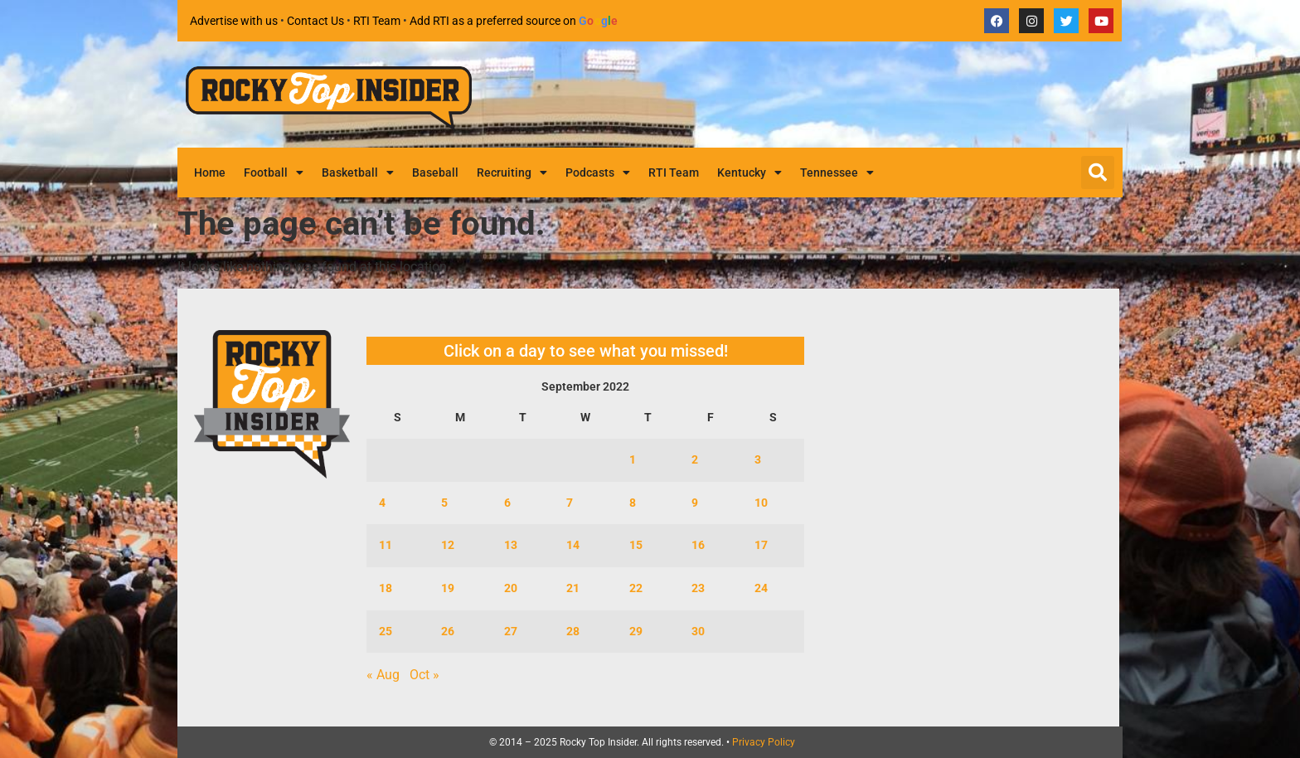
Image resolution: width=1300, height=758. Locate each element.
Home (210, 172)
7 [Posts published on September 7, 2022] (569, 503)
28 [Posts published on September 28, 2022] (573, 631)
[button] (1097, 172)
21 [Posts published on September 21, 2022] (573, 588)
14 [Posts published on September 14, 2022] (573, 545)
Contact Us (315, 20)
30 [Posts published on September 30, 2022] (698, 631)
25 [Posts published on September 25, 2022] (385, 631)
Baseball (435, 172)
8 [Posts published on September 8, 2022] (632, 503)
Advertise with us (234, 20)
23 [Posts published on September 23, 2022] (698, 588)
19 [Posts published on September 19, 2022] (447, 588)
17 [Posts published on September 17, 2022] (761, 545)
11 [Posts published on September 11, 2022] (385, 545)
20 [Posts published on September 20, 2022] (510, 588)
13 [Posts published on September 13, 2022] (510, 545)
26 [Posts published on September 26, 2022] (447, 631)
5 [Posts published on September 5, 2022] (444, 503)
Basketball (358, 172)
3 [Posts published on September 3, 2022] (757, 460)
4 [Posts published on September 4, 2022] (382, 503)
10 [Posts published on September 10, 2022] (761, 503)
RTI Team (376, 20)
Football (273, 172)
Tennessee (837, 172)
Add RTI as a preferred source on (514, 20)
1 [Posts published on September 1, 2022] (632, 460)
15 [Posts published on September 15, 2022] (636, 545)
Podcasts (597, 172)
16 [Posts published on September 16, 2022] (698, 545)
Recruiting (512, 172)
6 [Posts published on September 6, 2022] (507, 503)
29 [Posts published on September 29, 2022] (636, 631)
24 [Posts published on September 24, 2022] (761, 588)
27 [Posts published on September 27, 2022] (510, 631)
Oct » (424, 675)
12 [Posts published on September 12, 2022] (447, 545)
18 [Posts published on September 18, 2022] (385, 588)
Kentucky (749, 172)
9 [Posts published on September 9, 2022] (694, 503)
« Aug (383, 675)
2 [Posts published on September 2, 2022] (694, 460)
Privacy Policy (763, 742)
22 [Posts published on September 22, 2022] (636, 588)
